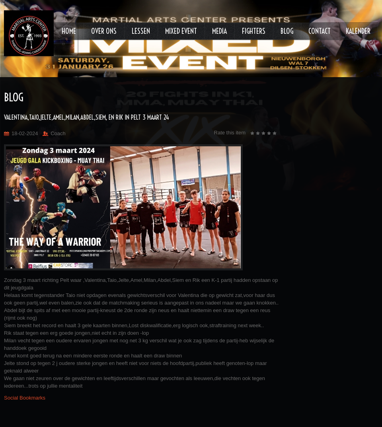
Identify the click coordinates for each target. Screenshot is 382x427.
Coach (58, 133)
